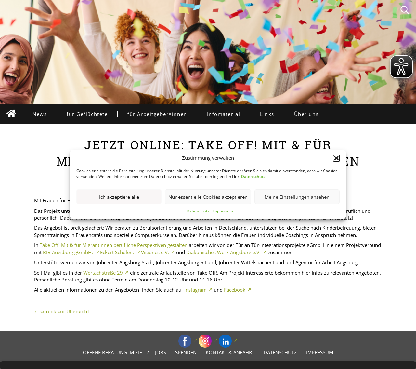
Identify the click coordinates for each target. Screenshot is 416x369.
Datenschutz (198, 211)
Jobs (160, 352)
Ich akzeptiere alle (119, 197)
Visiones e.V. (155, 252)
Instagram (195, 289)
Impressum (223, 211)
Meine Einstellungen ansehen (297, 197)
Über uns (306, 114)
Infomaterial (228, 114)
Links (272, 114)
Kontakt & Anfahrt (230, 352)
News (44, 114)
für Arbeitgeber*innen (162, 114)
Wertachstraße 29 (103, 272)
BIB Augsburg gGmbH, (68, 252)
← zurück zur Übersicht (61, 311)
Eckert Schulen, (117, 252)
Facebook (234, 289)
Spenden (186, 352)
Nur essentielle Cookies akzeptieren (208, 197)
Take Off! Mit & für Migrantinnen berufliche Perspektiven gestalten (114, 245)
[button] (336, 158)
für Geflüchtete (92, 114)
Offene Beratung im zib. (113, 352)
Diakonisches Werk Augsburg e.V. (223, 252)
